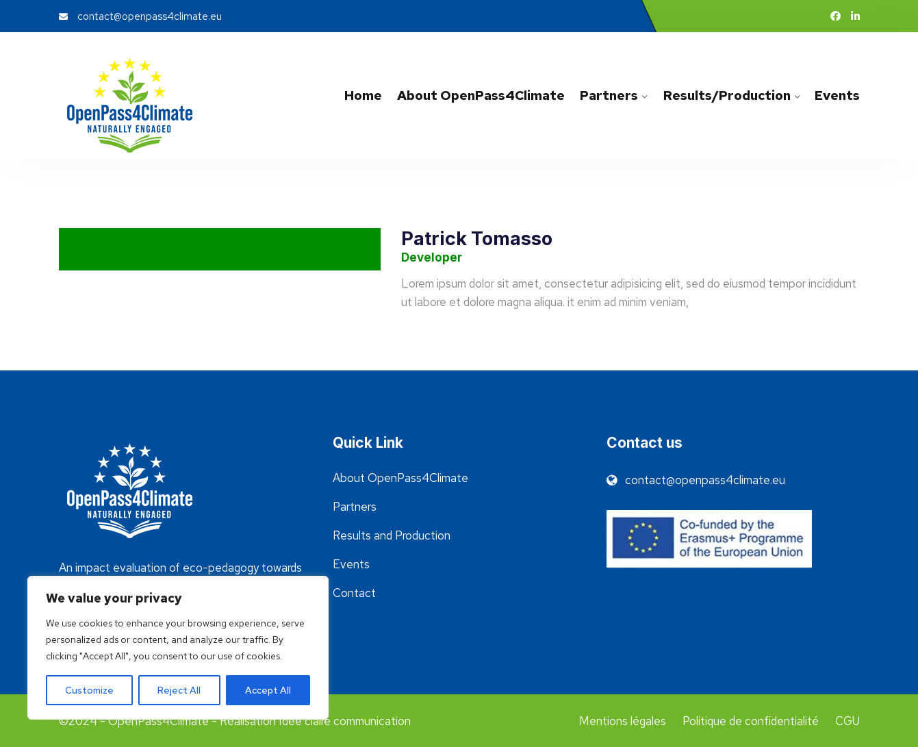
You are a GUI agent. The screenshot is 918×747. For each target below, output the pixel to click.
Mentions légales (622, 721)
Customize (89, 690)
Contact (354, 592)
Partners (609, 95)
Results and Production (391, 535)
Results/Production (726, 95)
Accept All (268, 690)
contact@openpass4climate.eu (140, 16)
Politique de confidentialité (751, 721)
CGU (847, 721)
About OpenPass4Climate (481, 95)
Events (837, 95)
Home (363, 95)
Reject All (179, 690)
